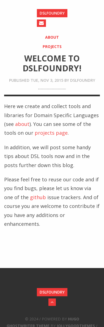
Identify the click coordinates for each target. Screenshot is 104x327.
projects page (51, 132)
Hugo (73, 319)
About (52, 37)
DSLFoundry (52, 13)
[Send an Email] (41, 23)
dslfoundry (82, 80)
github (38, 197)
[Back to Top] (52, 302)
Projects (52, 46)
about (22, 124)
